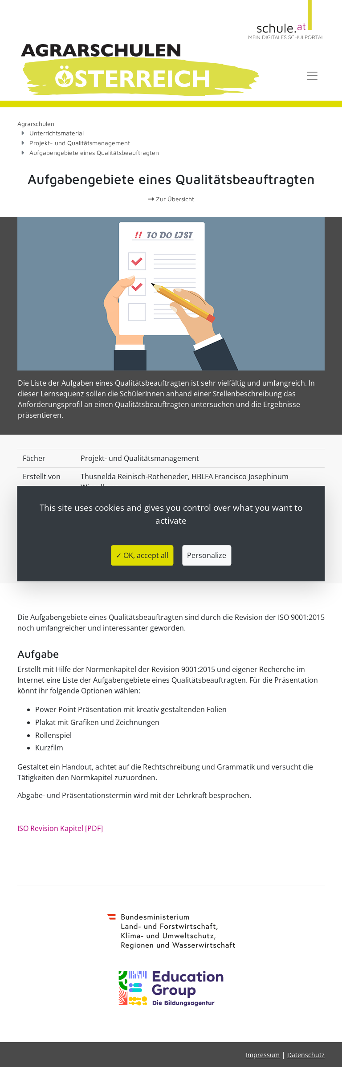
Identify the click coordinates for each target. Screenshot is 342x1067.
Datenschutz (306, 1055)
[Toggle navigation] (312, 76)
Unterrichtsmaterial (56, 133)
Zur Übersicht (171, 199)
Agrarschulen (35, 123)
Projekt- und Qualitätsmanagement (79, 143)
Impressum (263, 1055)
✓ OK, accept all (142, 555)
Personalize (206, 555)
